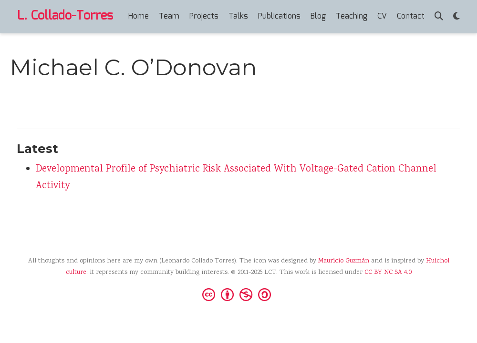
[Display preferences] (456, 16)
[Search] (439, 16)
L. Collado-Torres (65, 16)
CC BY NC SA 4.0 (388, 272)
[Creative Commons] (238, 294)
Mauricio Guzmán (343, 261)
